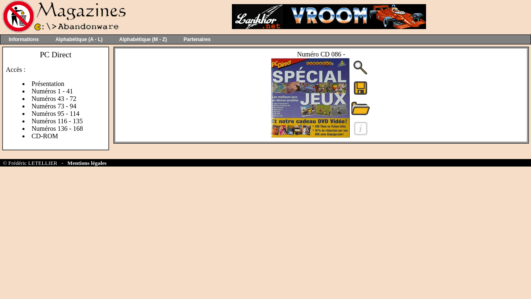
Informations (24, 39)
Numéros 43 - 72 (54, 98)
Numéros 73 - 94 (54, 106)
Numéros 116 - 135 (57, 121)
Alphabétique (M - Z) (143, 39)
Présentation (48, 83)
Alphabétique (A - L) (79, 39)
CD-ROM (45, 136)
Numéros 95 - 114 (55, 113)
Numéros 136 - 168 (57, 128)
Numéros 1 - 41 (52, 91)
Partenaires (197, 39)
